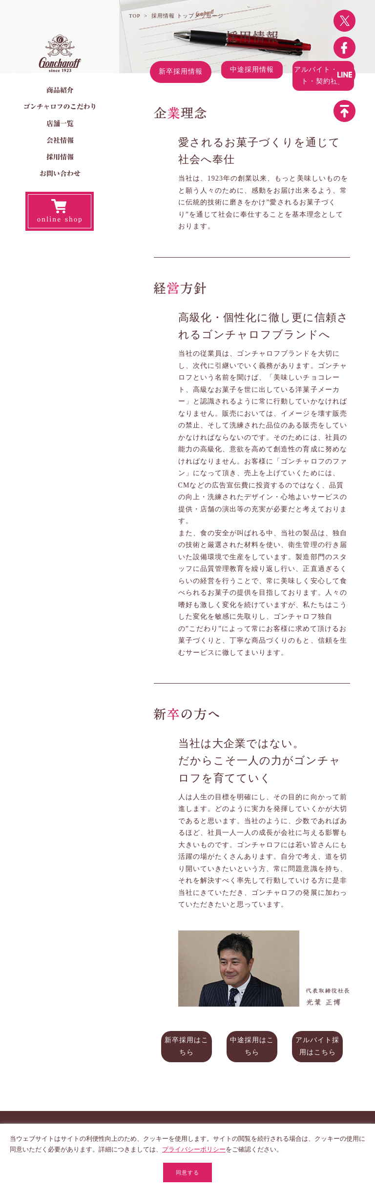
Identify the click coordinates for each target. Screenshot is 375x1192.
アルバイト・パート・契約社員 (323, 77)
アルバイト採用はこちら (317, 1045)
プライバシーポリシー (194, 1149)
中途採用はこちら (252, 1045)
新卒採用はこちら (186, 1045)
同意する (187, 1172)
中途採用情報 (252, 71)
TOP (134, 16)
